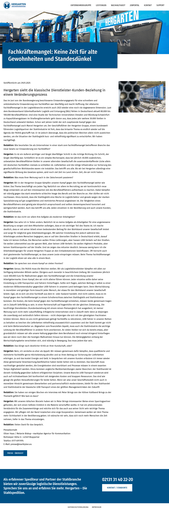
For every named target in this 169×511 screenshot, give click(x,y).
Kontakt (148, 5)
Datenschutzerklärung (78, 507)
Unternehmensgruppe (81, 5)
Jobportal (134, 5)
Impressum (96, 507)
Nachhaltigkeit (118, 5)
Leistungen (101, 5)
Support (160, 5)
